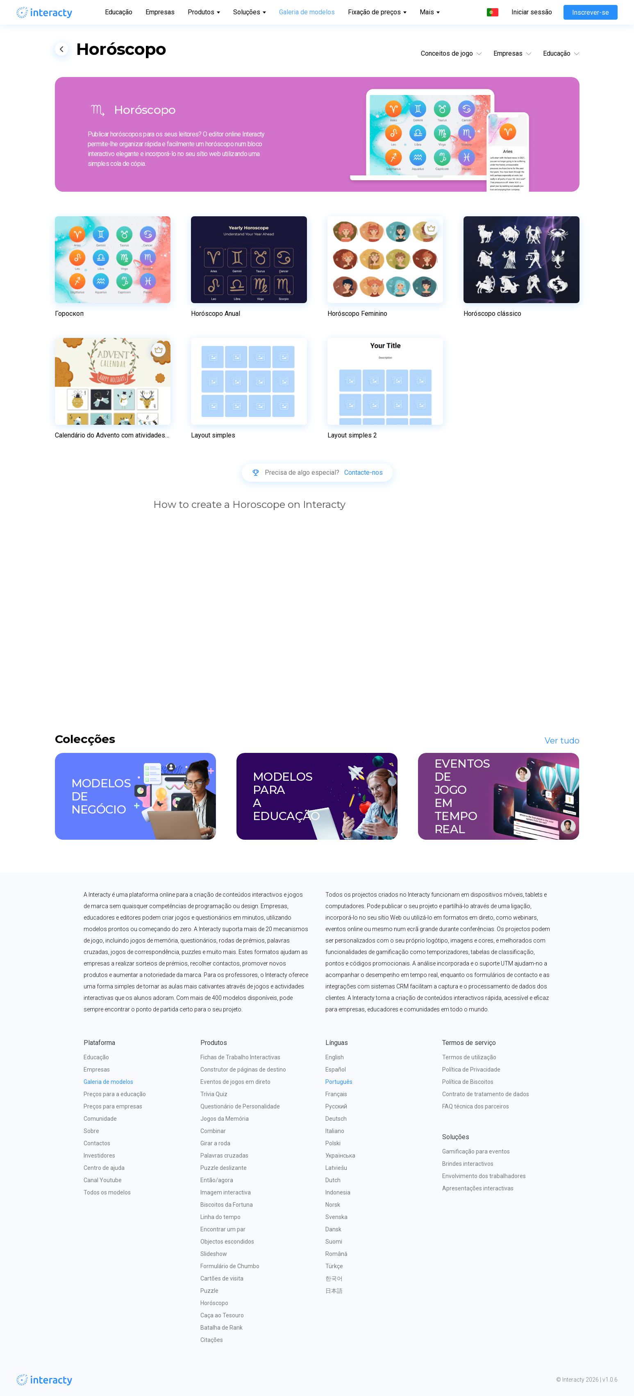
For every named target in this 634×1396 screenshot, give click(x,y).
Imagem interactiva (225, 1192)
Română (336, 1254)
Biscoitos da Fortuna (226, 1204)
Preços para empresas (113, 1106)
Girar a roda (215, 1143)
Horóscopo (214, 1303)
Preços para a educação (115, 1094)
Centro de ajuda (104, 1168)
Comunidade (100, 1118)
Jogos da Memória (224, 1118)
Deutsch (336, 1118)
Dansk (333, 1229)
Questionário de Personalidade (240, 1106)
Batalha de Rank (221, 1327)
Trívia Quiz (213, 1094)
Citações (211, 1340)
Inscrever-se (590, 12)
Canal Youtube (103, 1180)
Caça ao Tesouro (222, 1315)
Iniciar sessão (531, 12)
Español (335, 1069)
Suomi (333, 1241)
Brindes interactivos (467, 1163)
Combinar (213, 1131)
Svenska (336, 1217)
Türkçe (334, 1266)
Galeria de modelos (307, 12)
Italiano (334, 1131)
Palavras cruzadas (224, 1155)
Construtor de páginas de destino (243, 1069)
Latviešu (336, 1168)
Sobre (91, 1131)
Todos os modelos (107, 1192)
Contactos (97, 1143)
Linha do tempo (220, 1217)
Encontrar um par (222, 1229)
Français (336, 1094)
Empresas (160, 12)
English (334, 1057)
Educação (118, 12)
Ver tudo (562, 741)
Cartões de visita (221, 1278)
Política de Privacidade (471, 1069)
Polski (333, 1143)
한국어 (334, 1278)
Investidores (99, 1155)
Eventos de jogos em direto (235, 1082)
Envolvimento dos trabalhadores (484, 1176)
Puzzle (209, 1290)
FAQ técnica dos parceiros (475, 1106)
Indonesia (337, 1192)
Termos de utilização (469, 1057)
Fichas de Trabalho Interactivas (240, 1057)
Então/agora (216, 1180)
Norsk (332, 1204)
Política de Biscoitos (467, 1082)
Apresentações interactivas (478, 1188)
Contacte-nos (363, 472)
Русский (336, 1106)
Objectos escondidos (227, 1241)
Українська (340, 1155)
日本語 (334, 1290)
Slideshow (213, 1254)
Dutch (333, 1180)
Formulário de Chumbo (229, 1266)
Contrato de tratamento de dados (485, 1094)
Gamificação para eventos (476, 1151)
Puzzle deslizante (223, 1168)
